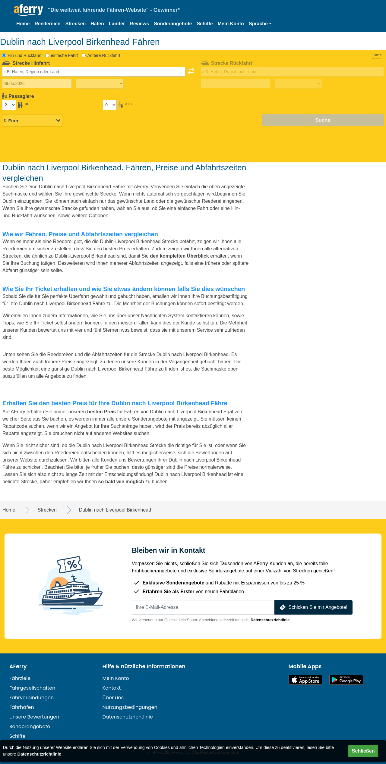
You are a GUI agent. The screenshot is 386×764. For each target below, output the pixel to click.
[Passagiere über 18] (9, 105)
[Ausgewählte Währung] (32, 120)
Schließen (363, 750)
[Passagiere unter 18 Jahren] (110, 105)
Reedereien (47, 23)
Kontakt (112, 687)
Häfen (97, 23)
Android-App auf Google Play (346, 680)
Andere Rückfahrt (103, 55)
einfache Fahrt (64, 55)
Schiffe (205, 23)
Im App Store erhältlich (305, 680)
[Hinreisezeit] (100, 84)
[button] (260, 24)
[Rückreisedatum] (235, 83)
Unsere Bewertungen (34, 716)
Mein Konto (231, 23)
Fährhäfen (21, 707)
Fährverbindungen (31, 697)
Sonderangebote (173, 23)
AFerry (18, 666)
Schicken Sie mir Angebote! (312, 607)
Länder (117, 23)
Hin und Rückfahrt (25, 55)
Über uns (113, 697)
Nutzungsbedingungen (130, 707)
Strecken (75, 23)
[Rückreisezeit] (298, 84)
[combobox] (93, 72)
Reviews (139, 23)
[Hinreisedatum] (37, 83)
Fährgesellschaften (32, 687)
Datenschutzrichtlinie (270, 620)
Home (23, 23)
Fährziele (19, 678)
